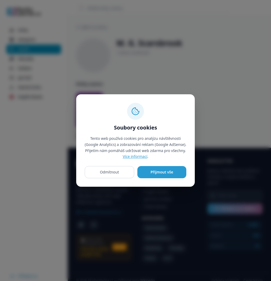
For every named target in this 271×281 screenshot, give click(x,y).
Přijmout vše (162, 172)
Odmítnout (109, 172)
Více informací (135, 156)
